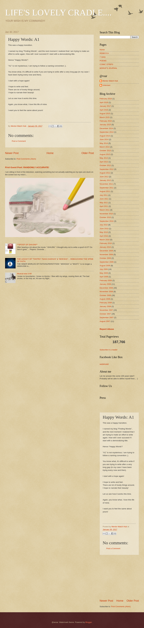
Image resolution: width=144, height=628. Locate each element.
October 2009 (105, 258)
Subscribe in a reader (108, 350)
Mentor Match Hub (110, 81)
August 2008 (105, 299)
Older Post (87, 153)
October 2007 (105, 314)
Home (50, 153)
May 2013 (104, 158)
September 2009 (106, 262)
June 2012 (104, 177)
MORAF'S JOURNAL (108, 68)
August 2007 (105, 321)
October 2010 (105, 217)
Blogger (88, 622)
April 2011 (104, 206)
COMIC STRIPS (106, 64)
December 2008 (106, 288)
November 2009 (106, 254)
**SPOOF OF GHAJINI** (27, 245)
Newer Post (12, 153)
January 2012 (105, 180)
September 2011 (106, 188)
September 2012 (106, 169)
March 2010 (105, 240)
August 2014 (105, 136)
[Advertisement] (121, 577)
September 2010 (106, 221)
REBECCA (104, 53)
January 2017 (105, 106)
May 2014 (104, 143)
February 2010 (106, 243)
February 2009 (106, 280)
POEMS (103, 61)
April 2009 (104, 277)
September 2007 (106, 317)
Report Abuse (107, 329)
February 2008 (106, 303)
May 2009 (104, 273)
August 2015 (105, 113)
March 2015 (105, 117)
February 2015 (106, 121)
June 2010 (104, 228)
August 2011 (105, 191)
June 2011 (104, 199)
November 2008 (106, 291)
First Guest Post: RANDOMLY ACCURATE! (27, 167)
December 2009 (106, 251)
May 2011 (104, 203)
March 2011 (105, 210)
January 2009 (105, 284)
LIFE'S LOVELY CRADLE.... (58, 12)
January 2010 (105, 247)
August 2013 (105, 154)
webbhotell (104, 364)
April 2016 (104, 110)
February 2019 (106, 99)
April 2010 (104, 236)
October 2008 (105, 295)
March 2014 (105, 147)
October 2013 (105, 150)
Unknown (106, 85)
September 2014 (106, 132)
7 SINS (103, 57)
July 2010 (104, 225)
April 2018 (104, 102)
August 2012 (105, 173)
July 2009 (104, 269)
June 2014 (104, 139)
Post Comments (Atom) (26, 159)
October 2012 (105, 165)
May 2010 (104, 232)
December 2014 (106, 128)
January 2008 (105, 306)
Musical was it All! (24, 274)
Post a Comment (19, 141)
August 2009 (105, 265)
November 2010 (106, 214)
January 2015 (105, 125)
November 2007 (106, 310)
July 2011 (104, 195)
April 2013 (104, 162)
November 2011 (106, 184)
